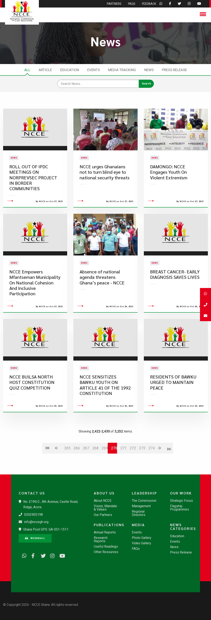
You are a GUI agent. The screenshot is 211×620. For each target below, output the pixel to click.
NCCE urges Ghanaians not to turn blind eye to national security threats (105, 182)
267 (86, 469)
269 (105, 469)
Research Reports (100, 539)
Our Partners (103, 515)
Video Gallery (141, 543)
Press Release (174, 70)
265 (67, 469)
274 (151, 469)
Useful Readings (106, 546)
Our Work (181, 493)
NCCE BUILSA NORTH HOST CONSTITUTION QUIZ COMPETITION (31, 403)
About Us (104, 493)
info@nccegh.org (36, 522)
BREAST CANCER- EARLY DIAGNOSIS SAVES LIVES (175, 295)
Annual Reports (105, 532)
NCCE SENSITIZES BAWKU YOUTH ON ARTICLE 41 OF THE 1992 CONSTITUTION (105, 406)
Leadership (144, 493)
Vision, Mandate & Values (105, 507)
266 (77, 469)
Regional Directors (138, 513)
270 (114, 469)
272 (133, 469)
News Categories (183, 526)
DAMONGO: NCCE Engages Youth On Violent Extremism (168, 182)
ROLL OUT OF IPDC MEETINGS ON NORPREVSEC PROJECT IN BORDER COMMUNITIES (33, 188)
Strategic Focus (181, 500)
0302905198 (33, 515)
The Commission (144, 500)
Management (141, 506)
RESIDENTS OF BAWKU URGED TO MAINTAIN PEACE (173, 403)
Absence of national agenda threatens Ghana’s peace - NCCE (102, 298)
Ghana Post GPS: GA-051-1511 (45, 529)
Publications (108, 525)
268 (95, 469)
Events (93, 70)
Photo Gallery (141, 538)
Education (69, 70)
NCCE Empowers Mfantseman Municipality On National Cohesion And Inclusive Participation (34, 304)
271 (123, 469)
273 (142, 469)
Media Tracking (122, 70)
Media (138, 525)
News (149, 70)
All (27, 70)
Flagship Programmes (179, 507)
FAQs (136, 548)
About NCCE (102, 500)
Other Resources (106, 552)
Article (45, 70)
